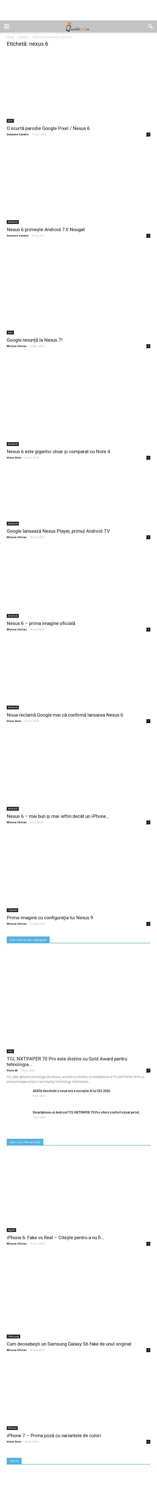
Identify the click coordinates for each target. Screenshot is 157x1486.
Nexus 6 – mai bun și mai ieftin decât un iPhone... (58, 816)
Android (12, 222)
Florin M (12, 1070)
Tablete (12, 910)
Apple (11, 1230)
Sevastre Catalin (18, 134)
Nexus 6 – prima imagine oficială (41, 623)
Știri (10, 120)
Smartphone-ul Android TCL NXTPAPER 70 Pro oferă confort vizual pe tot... (87, 1112)
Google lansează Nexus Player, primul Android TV (58, 531)
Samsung (13, 1336)
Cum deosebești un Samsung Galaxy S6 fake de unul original (69, 1344)
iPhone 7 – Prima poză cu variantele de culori (54, 1435)
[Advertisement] (78, 12)
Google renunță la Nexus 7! (34, 340)
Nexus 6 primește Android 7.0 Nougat (46, 229)
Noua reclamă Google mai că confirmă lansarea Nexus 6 (65, 715)
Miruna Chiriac (17, 346)
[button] (150, 26)
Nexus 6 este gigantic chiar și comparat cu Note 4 (58, 451)
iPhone (12, 1428)
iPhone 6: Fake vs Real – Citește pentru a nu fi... (55, 1237)
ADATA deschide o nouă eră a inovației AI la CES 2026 (71, 1091)
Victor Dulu (14, 457)
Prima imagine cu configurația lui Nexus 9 (50, 917)
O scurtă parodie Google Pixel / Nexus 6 (48, 128)
